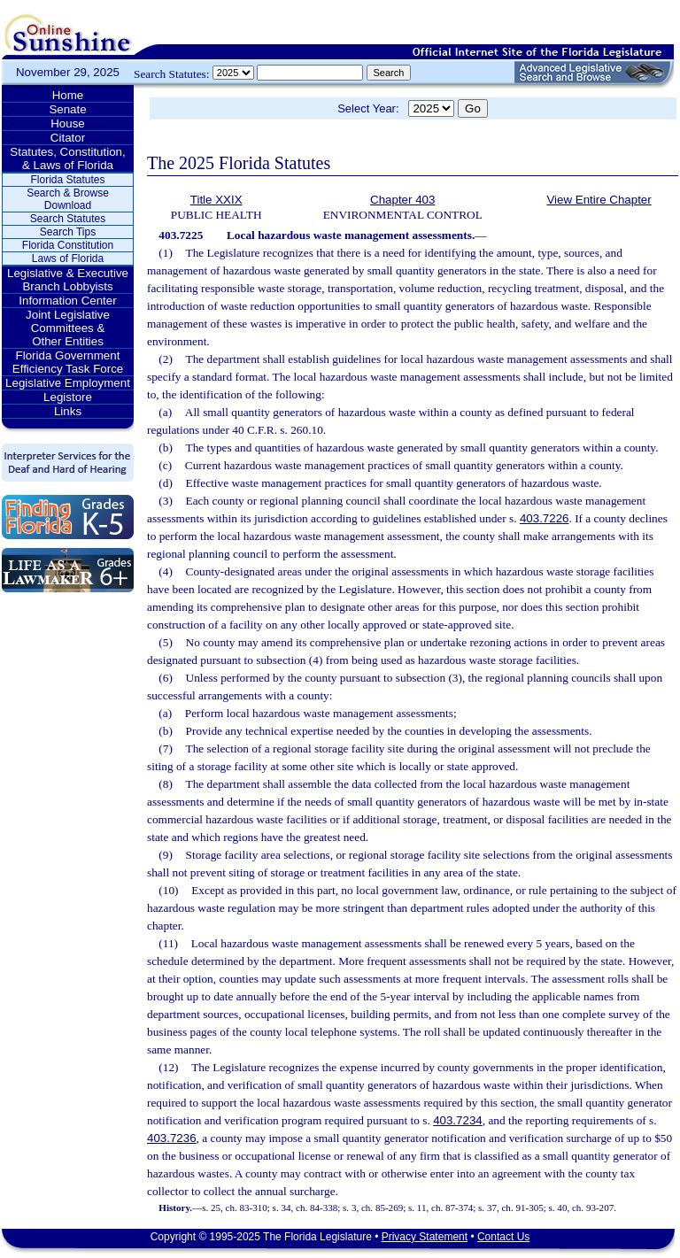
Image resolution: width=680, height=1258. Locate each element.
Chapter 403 (402, 199)
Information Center (67, 300)
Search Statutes (67, 218)
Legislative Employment (67, 383)
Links (67, 411)
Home (68, 95)
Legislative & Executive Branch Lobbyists (67, 279)
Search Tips (68, 232)
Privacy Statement (425, 1237)
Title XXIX (216, 199)
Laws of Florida (68, 258)
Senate (67, 109)
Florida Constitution (67, 245)
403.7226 (544, 518)
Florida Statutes (67, 180)
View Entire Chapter (598, 199)
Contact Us (503, 1237)
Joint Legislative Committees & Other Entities (68, 328)
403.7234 (458, 1120)
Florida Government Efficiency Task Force (67, 362)
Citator (67, 137)
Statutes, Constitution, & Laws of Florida (67, 158)
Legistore (67, 397)
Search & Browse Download (68, 199)
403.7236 (172, 1138)
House (67, 123)
